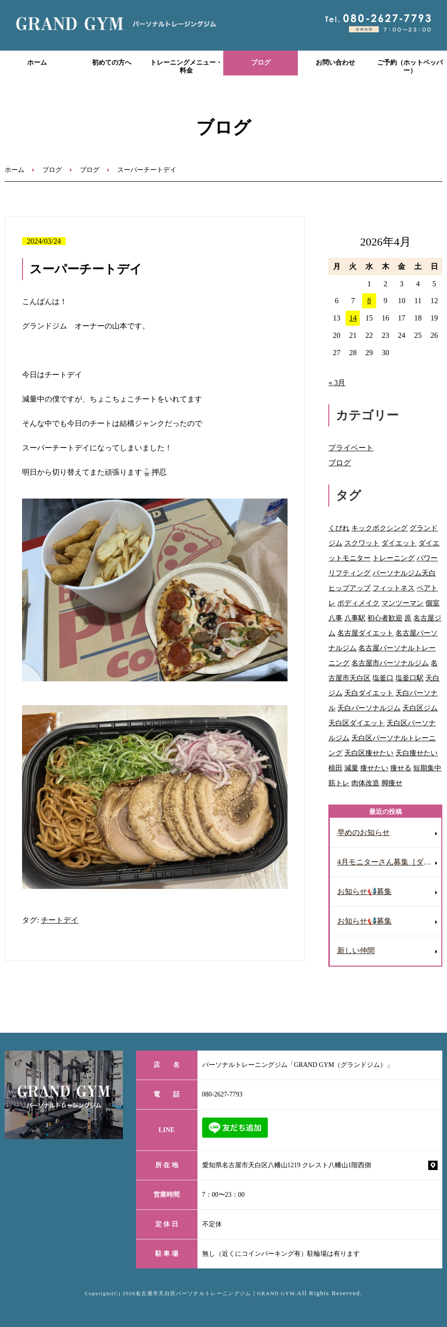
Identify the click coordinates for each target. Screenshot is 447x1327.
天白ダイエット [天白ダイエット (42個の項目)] (369, 693)
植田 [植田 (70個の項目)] (335, 768)
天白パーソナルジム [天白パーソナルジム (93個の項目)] (369, 708)
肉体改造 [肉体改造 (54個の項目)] (365, 783)
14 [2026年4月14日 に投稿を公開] (352, 318)
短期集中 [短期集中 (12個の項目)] (427, 768)
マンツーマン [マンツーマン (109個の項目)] (402, 603)
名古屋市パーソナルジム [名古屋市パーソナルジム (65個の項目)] (390, 663)
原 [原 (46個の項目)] (407, 618)
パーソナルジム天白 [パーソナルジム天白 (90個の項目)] (404, 573)
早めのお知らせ (363, 832)
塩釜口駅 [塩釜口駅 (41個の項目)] (409, 678)
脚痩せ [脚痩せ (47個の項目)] (391, 783)
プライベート (350, 448)
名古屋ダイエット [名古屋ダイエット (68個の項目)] (365, 633)
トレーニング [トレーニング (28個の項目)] (393, 558)
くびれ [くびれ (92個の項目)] (338, 528)
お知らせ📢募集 (364, 891)
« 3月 (336, 383)
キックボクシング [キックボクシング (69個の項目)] (379, 528)
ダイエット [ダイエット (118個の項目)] (399, 543)
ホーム (37, 62)
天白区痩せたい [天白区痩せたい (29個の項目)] (369, 753)
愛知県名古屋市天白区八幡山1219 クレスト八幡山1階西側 (286, 1165)
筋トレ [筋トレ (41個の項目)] (338, 783)
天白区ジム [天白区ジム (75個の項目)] (420, 708)
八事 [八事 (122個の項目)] (335, 618)
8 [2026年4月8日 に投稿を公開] (369, 301)
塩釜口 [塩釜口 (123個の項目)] (383, 678)
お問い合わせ (335, 62)
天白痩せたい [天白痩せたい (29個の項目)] (416, 753)
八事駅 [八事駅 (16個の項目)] (354, 618)
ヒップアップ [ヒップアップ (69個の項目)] (349, 588)
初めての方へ (111, 62)
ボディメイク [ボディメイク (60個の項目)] (358, 603)
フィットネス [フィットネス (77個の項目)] (393, 588)
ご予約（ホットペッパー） (410, 66)
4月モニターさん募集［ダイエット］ (389, 862)
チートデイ (59, 920)
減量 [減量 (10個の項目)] (351, 768)
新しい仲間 (356, 950)
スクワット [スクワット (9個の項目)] (361, 543)
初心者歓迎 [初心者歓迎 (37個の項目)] (384, 618)
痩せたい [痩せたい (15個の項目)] (374, 768)
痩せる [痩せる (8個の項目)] (400, 768)
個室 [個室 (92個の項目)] (432, 603)
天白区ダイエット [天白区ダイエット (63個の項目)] (356, 723)
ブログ (261, 62)
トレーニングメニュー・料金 (186, 66)
